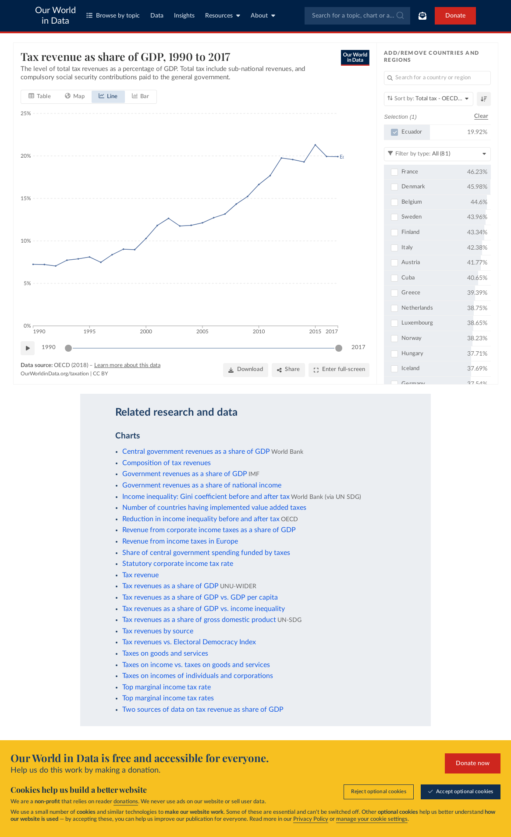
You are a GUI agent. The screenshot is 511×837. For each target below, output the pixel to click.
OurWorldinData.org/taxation (55, 373)
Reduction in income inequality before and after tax (201, 519)
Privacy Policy (310, 819)
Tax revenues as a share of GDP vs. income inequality (203, 608)
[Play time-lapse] (28, 348)
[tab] (39, 97)
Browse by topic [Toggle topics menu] (113, 15)
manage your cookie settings (372, 819)
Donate (455, 16)
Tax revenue (140, 575)
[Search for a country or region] (437, 78)
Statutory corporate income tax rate (177, 563)
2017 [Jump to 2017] (358, 347)
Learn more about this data (127, 365)
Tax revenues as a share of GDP (170, 586)
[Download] (245, 370)
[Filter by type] (437, 154)
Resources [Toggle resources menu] (222, 15)
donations (126, 802)
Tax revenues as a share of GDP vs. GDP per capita (200, 597)
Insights (184, 16)
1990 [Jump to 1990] (49, 347)
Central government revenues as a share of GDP (196, 451)
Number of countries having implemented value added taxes (214, 507)
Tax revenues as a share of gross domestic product (199, 619)
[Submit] (399, 15)
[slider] (68, 348)
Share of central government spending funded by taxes (206, 552)
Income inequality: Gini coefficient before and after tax (206, 496)
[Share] (288, 370)
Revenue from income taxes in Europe (180, 541)
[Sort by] (428, 99)
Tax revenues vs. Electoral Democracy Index (189, 642)
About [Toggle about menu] (263, 15)
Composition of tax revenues (166, 462)
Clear (481, 117)
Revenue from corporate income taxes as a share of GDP (209, 529)
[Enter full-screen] (339, 370)
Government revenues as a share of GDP (184, 473)
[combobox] (357, 16)
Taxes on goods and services (165, 653)
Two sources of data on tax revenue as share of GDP (203, 709)
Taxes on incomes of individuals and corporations (197, 675)
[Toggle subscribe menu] (422, 16)
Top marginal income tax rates (168, 698)
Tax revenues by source (157, 631)
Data (156, 16)
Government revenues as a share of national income (201, 485)
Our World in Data (55, 15)
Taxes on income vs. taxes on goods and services (196, 664)
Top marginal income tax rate (166, 687)
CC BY (100, 373)
